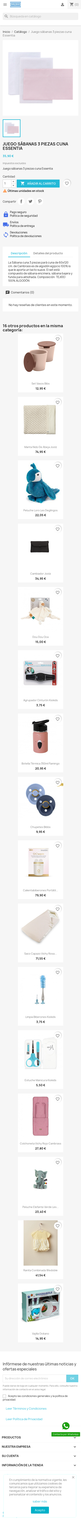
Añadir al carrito (38, 183)
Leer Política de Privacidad (24, 1419)
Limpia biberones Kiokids (40, 1017)
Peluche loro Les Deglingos (40, 510)
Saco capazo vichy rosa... (40, 953)
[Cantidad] (7, 184)
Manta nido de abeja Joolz (40, 447)
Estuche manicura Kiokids (40, 1080)
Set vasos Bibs (41, 383)
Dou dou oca (40, 637)
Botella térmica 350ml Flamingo (41, 763)
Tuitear (30, 201)
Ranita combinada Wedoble (40, 1270)
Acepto (40, 1510)
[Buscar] (40, 16)
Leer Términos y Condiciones (26, 1409)
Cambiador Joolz (40, 573)
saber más (40, 1501)
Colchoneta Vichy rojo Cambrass (40, 1143)
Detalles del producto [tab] (48, 253)
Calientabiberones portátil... (40, 890)
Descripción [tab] (19, 253)
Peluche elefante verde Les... (40, 1207)
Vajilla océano (40, 1333)
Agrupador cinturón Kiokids (40, 700)
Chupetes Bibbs (40, 827)
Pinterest (39, 201)
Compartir (21, 201)
